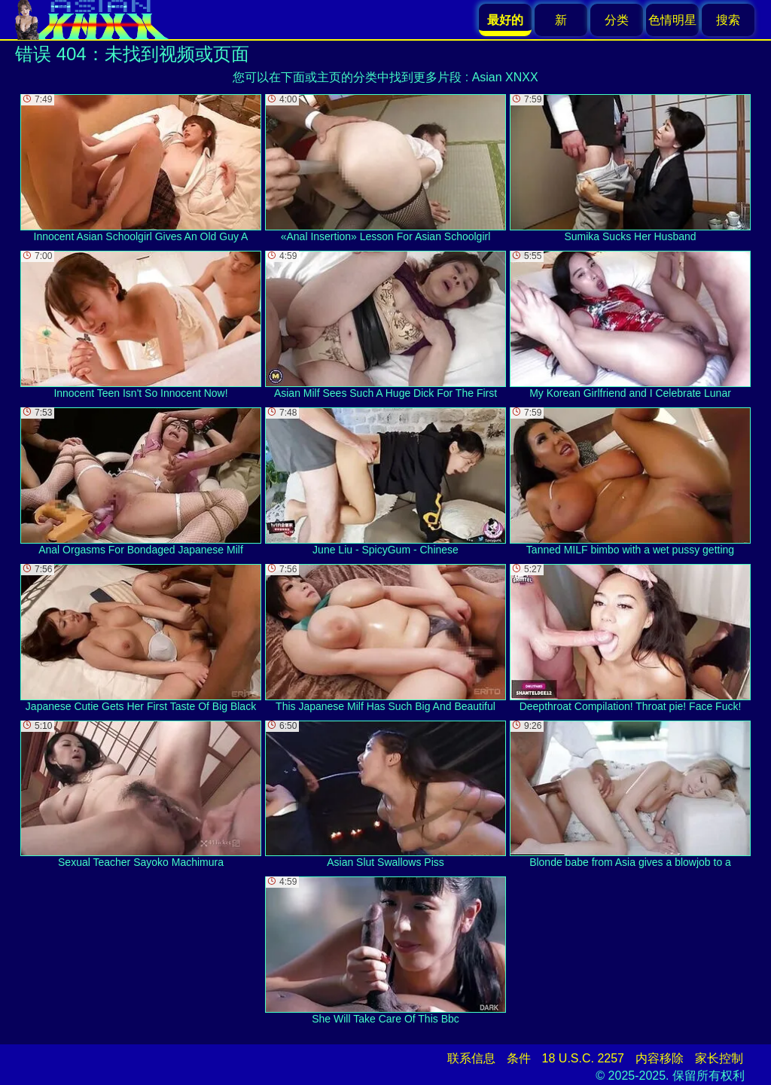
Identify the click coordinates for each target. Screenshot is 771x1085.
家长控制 (719, 1058)
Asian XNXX (505, 77)
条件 (519, 1058)
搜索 (728, 20)
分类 (617, 20)
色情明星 (672, 20)
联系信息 (471, 1058)
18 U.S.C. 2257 (583, 1058)
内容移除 (659, 1058)
